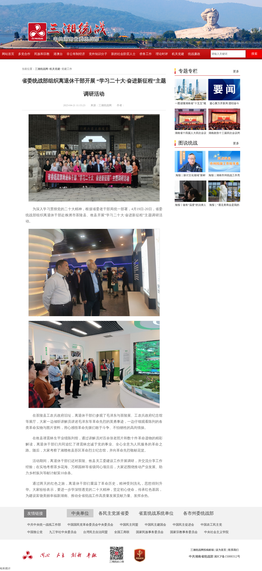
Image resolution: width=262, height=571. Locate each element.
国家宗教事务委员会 (184, 532)
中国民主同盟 (129, 524)
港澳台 (58, 54)
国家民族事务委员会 (150, 532)
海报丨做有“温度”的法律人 (190, 204)
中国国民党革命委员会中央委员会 (90, 524)
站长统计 (5, 568)
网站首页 (8, 54)
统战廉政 (194, 54)
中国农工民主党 (211, 524)
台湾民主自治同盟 (95, 532)
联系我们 (233, 549)
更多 (236, 71)
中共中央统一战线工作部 (44, 524)
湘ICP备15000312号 (227, 556)
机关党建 (178, 54)
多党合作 (24, 54)
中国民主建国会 (155, 524)
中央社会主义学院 (216, 532)
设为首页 (221, 549)
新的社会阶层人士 (123, 54)
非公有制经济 (76, 54)
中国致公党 (35, 532)
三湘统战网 (41, 68)
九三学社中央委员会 (63, 532)
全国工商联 (121, 532)
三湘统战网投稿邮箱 (202, 549)
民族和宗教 (42, 54)
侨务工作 (146, 54)
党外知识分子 (98, 54)
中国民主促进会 (183, 524)
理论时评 (162, 54)
